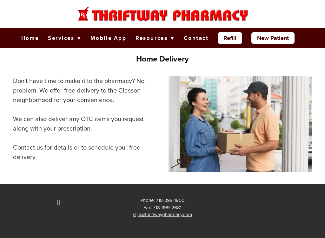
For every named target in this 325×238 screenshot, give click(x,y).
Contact (196, 38)
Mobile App (108, 38)
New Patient (273, 38)
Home (30, 38)
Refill (229, 38)
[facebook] (58, 203)
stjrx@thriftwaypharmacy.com (162, 214)
